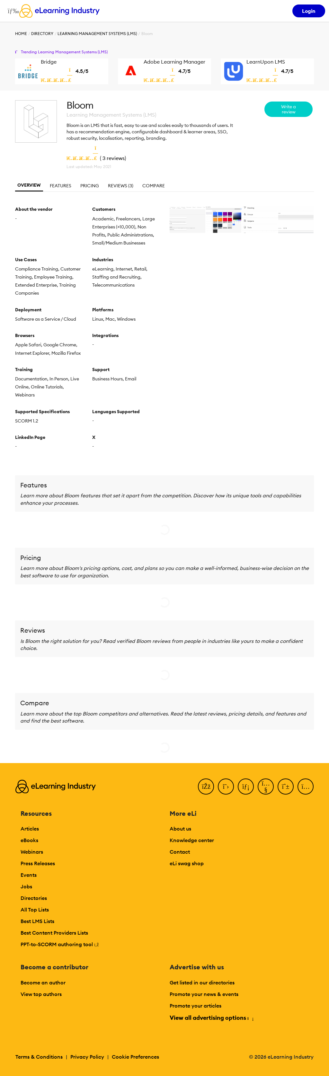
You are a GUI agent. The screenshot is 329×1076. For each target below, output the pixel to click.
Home (21, 33)
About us (180, 828)
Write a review (288, 109)
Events (29, 875)
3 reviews (113, 158)
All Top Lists (35, 909)
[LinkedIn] (246, 786)
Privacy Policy (87, 1057)
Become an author (43, 982)
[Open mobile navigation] (12, 10)
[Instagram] (306, 786)
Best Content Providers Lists (54, 932)
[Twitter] (226, 786)
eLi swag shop (187, 863)
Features (60, 186)
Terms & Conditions (39, 1057)
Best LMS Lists (37, 921)
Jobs (26, 886)
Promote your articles (195, 1005)
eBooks (29, 840)
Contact (180, 852)
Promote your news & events (204, 994)
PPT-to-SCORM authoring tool (60, 944)
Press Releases (38, 863)
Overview (29, 185)
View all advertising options (211, 1017)
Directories (34, 898)
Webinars (32, 852)
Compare (153, 186)
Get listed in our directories (202, 982)
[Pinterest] (286, 786)
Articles (30, 828)
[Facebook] (206, 786)
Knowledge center (192, 840)
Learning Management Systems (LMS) (97, 33)
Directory (42, 33)
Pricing (89, 186)
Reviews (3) (120, 186)
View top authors (41, 994)
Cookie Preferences (135, 1057)
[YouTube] (266, 786)
